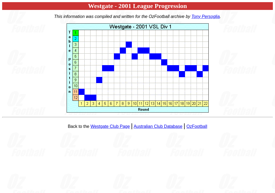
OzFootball (196, 126)
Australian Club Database (158, 126)
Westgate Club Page (110, 126)
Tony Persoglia (205, 16)
